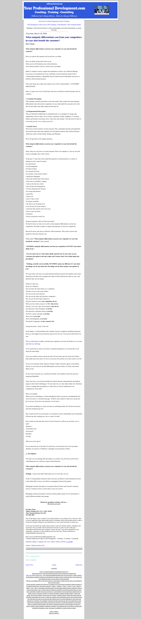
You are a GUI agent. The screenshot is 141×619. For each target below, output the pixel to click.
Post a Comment (31, 560)
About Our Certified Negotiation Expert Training (54, 21)
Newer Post (29, 565)
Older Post (79, 565)
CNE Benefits (61, 24)
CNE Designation (32, 24)
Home (54, 565)
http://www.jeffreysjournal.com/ (34, 575)
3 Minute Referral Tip (37, 545)
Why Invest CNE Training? (47, 24)
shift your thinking (34, 344)
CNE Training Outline (74, 24)
